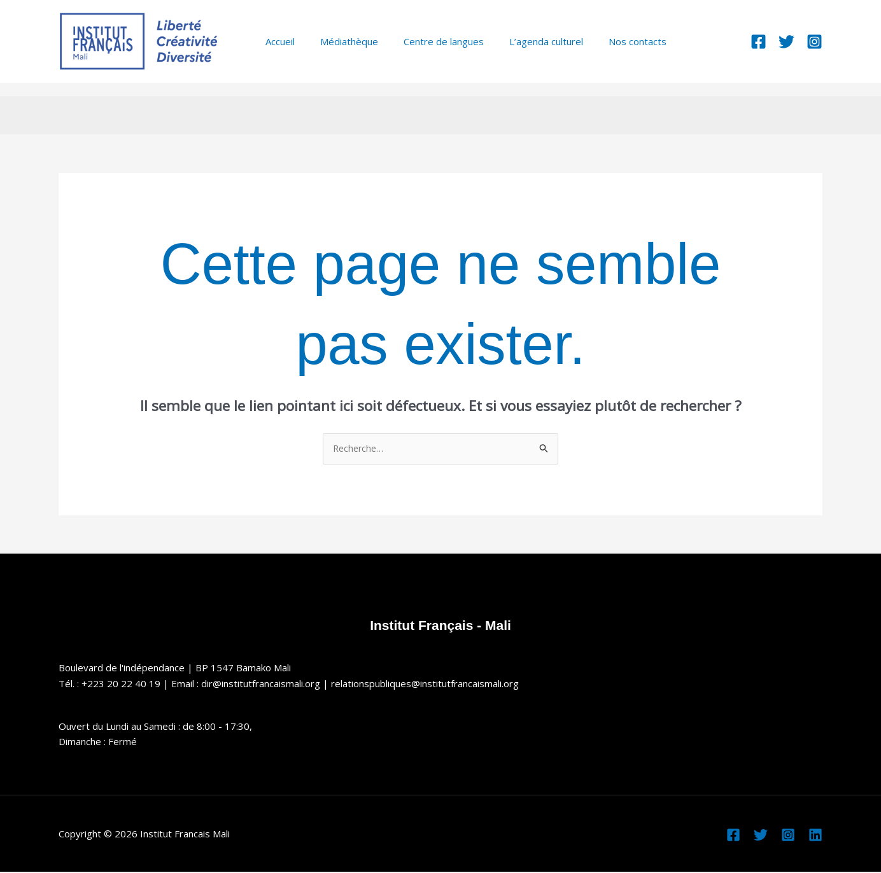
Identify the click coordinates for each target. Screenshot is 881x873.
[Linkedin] (815, 836)
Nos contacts (609, 41)
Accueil (277, 41)
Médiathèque (340, 41)
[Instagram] (814, 42)
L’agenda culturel (524, 41)
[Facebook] (758, 42)
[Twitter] (786, 42)
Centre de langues (428, 41)
